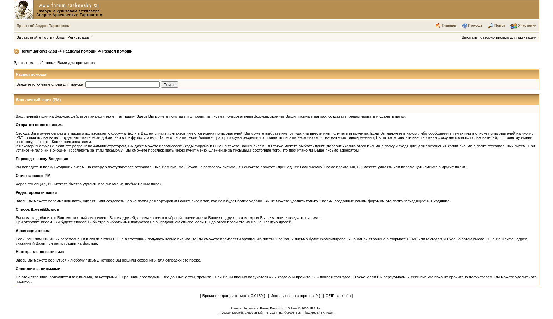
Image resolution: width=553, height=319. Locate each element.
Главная (449, 25)
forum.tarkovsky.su (39, 51)
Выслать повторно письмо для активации (499, 37)
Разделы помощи (79, 51)
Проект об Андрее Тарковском (43, 26)
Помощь (475, 25)
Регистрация (78, 37)
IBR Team (326, 312)
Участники (527, 25)
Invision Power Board (263, 308)
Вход (59, 37)
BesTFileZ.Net (306, 312)
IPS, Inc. (316, 308)
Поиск (499, 25)
